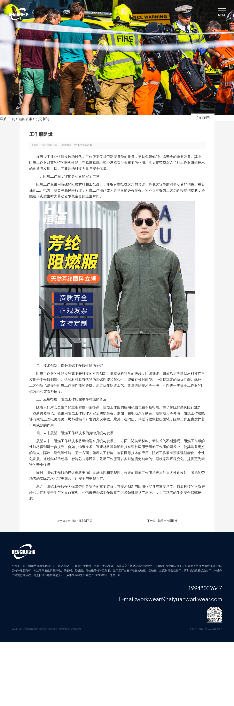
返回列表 (203, 117)
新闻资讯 (25, 119)
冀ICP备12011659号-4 (210, 629)
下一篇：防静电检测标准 (162, 520)
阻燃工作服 (45, 374)
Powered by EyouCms (69, 629)
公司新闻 (42, 119)
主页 (11, 119)
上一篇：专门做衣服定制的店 (74, 520)
